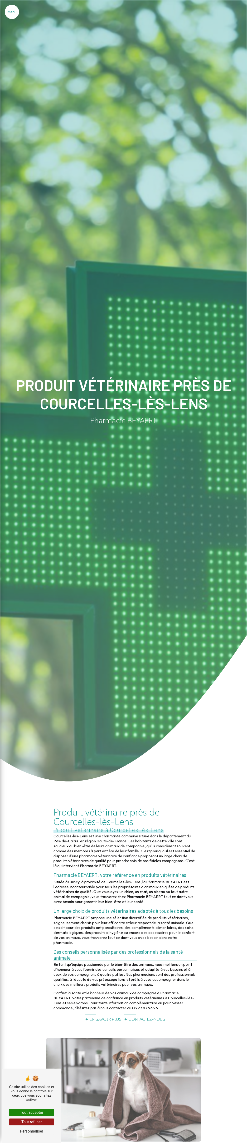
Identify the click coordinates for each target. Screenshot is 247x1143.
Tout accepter (31, 1112)
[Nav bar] (12, 12)
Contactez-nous (144, 1019)
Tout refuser (31, 1122)
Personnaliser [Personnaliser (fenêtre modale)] (31, 1131)
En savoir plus (103, 1019)
